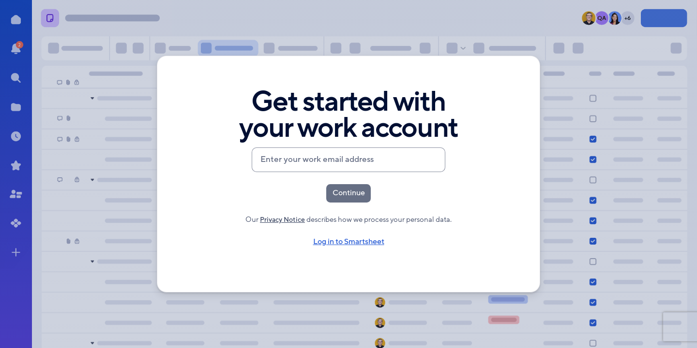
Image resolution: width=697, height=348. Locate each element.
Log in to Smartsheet (348, 244)
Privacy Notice (282, 222)
